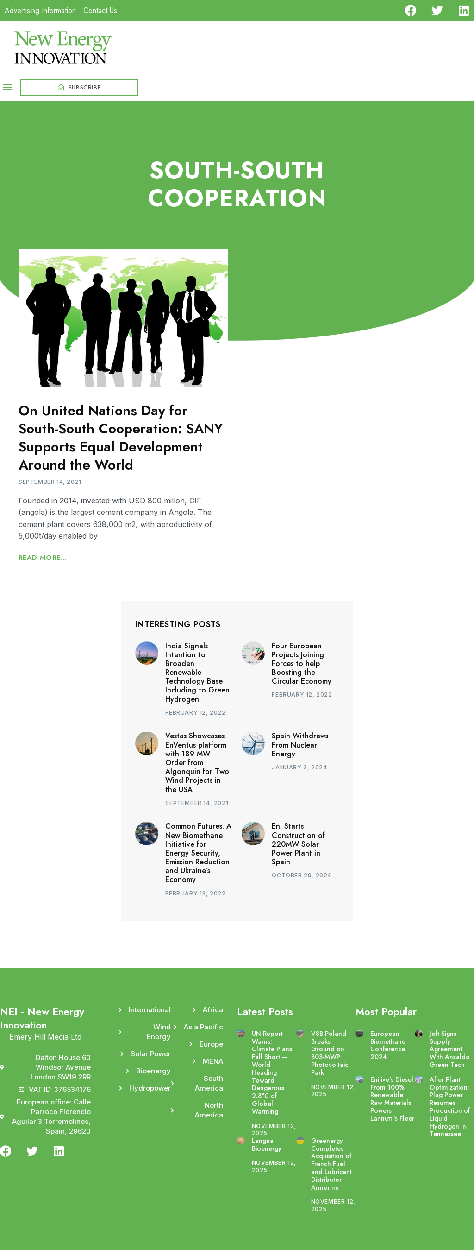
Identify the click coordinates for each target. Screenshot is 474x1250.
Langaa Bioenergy (266, 1144)
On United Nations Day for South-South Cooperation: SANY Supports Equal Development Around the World (121, 437)
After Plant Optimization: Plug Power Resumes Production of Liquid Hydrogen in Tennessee (450, 1107)
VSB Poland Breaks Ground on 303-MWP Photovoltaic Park (329, 1053)
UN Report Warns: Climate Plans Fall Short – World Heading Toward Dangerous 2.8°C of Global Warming (272, 1072)
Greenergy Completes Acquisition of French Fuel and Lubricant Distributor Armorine (331, 1164)
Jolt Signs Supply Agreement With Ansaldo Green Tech (450, 1049)
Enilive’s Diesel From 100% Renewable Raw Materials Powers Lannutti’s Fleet (392, 1099)
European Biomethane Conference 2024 (387, 1045)
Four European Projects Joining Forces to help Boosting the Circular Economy (301, 664)
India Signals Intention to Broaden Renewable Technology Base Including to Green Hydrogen (197, 672)
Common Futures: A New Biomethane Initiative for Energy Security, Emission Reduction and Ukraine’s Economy (198, 853)
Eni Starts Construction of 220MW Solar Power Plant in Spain (298, 844)
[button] (7, 86)
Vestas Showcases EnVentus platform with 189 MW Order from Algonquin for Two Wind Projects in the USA (197, 762)
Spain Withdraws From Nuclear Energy (300, 744)
